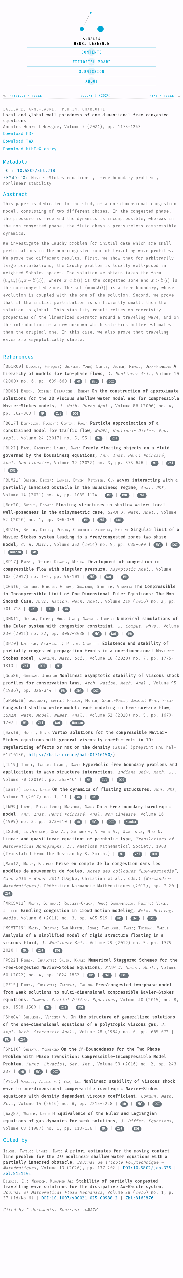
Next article (161, 95)
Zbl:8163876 (139, 1198)
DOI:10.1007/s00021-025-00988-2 (79, 1198)
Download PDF (18, 133)
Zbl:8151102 (17, 1173)
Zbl (94, 381)
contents (91, 52)
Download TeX (18, 141)
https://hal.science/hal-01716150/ (71, 754)
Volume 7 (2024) (95, 95)
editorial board (91, 62)
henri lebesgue (91, 43)
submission (91, 71)
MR (78, 381)
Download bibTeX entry (30, 148)
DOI (111, 381)
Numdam (15, 552)
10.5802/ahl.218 (36, 170)
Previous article (25, 95)
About (91, 81)
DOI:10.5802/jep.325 (147, 1167)
